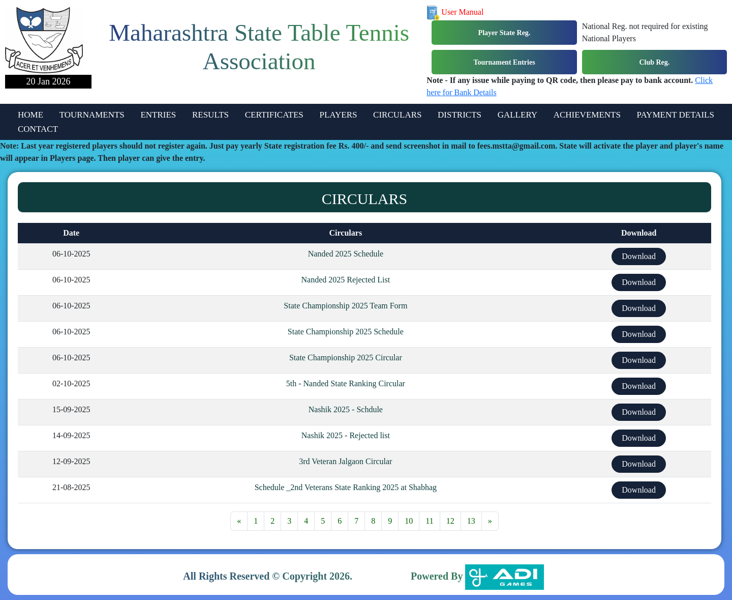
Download (639, 256)
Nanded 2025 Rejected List (345, 279)
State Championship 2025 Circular (345, 357)
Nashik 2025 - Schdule (346, 409)
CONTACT (38, 129)
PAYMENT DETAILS (675, 115)
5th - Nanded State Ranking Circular (345, 383)
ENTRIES (158, 115)
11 (429, 521)
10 (409, 521)
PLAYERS (338, 115)
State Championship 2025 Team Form (345, 305)
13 (471, 521)
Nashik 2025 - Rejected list (345, 435)
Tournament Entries (504, 62)
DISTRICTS (459, 115)
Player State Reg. (504, 33)
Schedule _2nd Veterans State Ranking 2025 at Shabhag (346, 487)
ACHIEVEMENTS (587, 115)
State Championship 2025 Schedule (346, 331)
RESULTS (210, 115)
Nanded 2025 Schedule (345, 253)
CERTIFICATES (274, 115)
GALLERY (517, 115)
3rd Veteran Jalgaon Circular (345, 461)
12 (450, 521)
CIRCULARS (397, 115)
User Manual (454, 12)
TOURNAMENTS (92, 115)
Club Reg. (654, 62)
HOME (30, 115)
